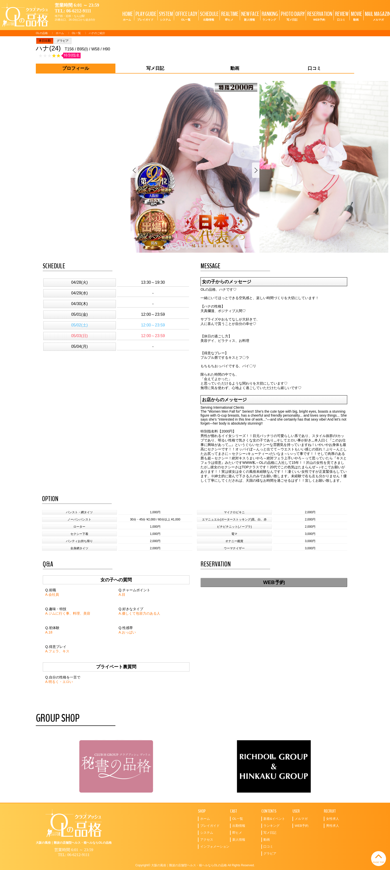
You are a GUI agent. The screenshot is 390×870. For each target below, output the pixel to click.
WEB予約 (274, 582)
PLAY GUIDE (145, 16)
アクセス (206, 839)
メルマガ (301, 819)
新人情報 (238, 839)
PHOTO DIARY (292, 16)
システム (206, 832)
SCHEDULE (209, 16)
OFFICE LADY (185, 16)
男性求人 (332, 826)
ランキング (271, 826)
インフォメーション (214, 846)
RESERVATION (319, 16)
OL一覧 (76, 33)
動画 (266, 839)
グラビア (63, 40)
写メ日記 (269, 832)
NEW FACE (249, 16)
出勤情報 (238, 826)
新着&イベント (274, 819)
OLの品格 (42, 33)
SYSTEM (165, 16)
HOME (127, 16)
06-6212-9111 (78, 10)
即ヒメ (237, 832)
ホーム (60, 33)
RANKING (269, 16)
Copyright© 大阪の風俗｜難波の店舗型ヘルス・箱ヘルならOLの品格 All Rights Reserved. (195, 865)
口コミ (268, 846)
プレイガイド (210, 826)
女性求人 (332, 819)
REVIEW (341, 16)
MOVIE (356, 16)
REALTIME (229, 16)
